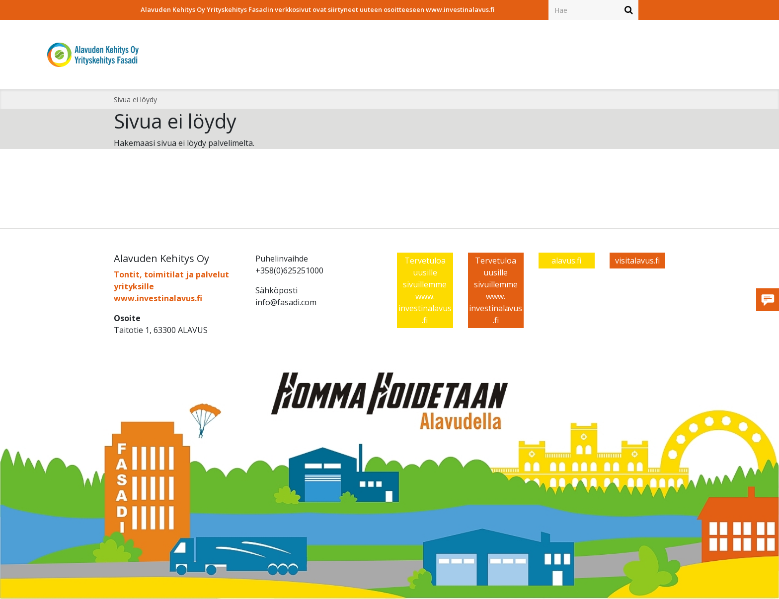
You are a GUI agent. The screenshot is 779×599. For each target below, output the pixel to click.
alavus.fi (566, 260)
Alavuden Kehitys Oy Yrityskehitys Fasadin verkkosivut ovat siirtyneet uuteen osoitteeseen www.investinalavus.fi (317, 9)
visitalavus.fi (637, 260)
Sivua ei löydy (135, 99)
